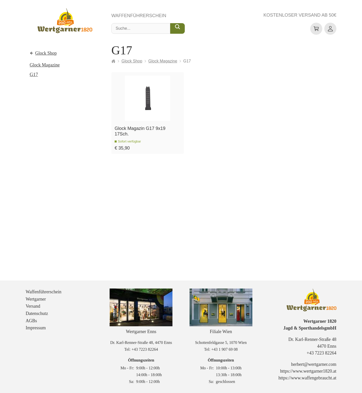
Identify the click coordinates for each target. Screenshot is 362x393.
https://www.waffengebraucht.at (307, 377)
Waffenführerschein (138, 15)
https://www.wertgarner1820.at (308, 371)
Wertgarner (36, 299)
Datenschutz (37, 313)
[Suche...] (177, 28)
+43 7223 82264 (144, 349)
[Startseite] (113, 61)
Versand (33, 306)
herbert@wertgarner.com (313, 364)
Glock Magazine (45, 64)
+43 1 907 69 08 (224, 349)
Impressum (36, 327)
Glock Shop (46, 53)
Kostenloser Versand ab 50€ (299, 15)
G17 (34, 74)
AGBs (31, 320)
